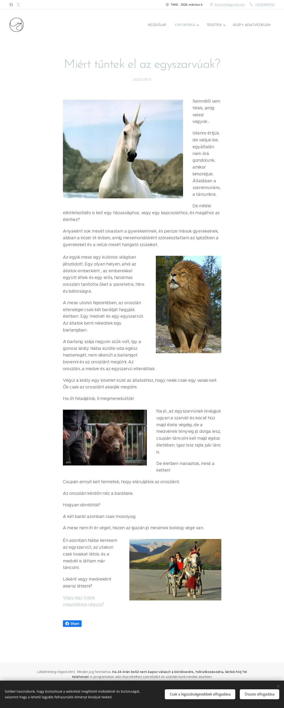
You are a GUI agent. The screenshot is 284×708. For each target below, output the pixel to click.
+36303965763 (265, 4)
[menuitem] (158, 25)
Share (72, 623)
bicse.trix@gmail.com (230, 4)
